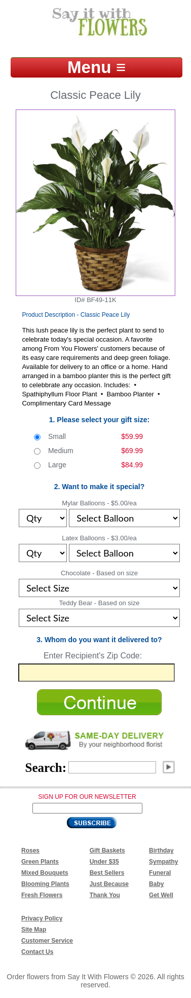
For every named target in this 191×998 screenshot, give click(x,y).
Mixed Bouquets (44, 872)
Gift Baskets (107, 850)
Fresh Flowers (41, 895)
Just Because (109, 884)
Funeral (160, 872)
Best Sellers (107, 872)
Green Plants (40, 861)
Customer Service (47, 940)
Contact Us (37, 951)
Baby (156, 884)
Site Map (33, 929)
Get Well (161, 895)
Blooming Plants (45, 884)
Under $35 (104, 861)
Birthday (161, 850)
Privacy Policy (41, 918)
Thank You (105, 895)
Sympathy (163, 861)
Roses (30, 850)
